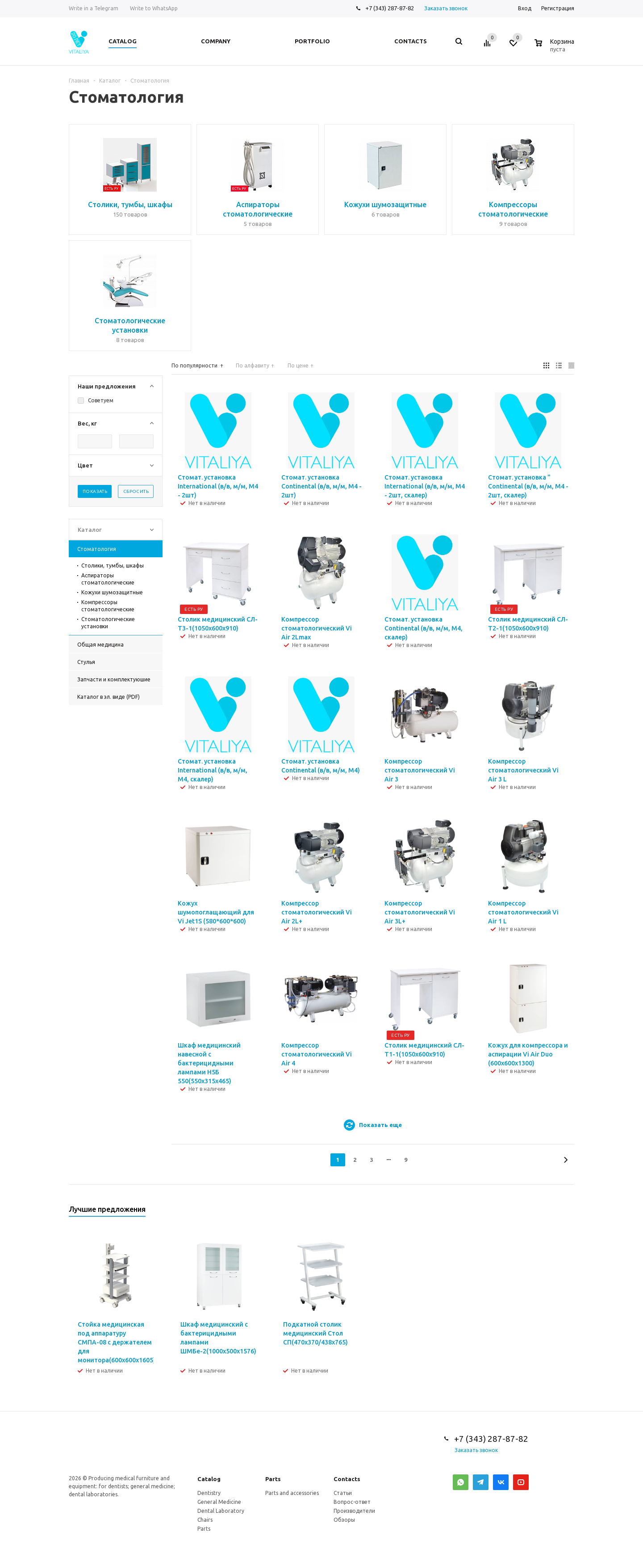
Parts (273, 1479)
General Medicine (219, 1502)
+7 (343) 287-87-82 (389, 8)
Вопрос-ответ (352, 1502)
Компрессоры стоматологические (107, 605)
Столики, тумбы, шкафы (112, 565)
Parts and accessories (292, 1493)
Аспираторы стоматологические (107, 578)
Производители (354, 1511)
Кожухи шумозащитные (112, 592)
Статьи (343, 1493)
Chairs (205, 1520)
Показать (95, 491)
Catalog (209, 1479)
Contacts (347, 1479)
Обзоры (344, 1520)
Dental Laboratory (220, 1511)
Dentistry (209, 1493)
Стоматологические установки (108, 622)
